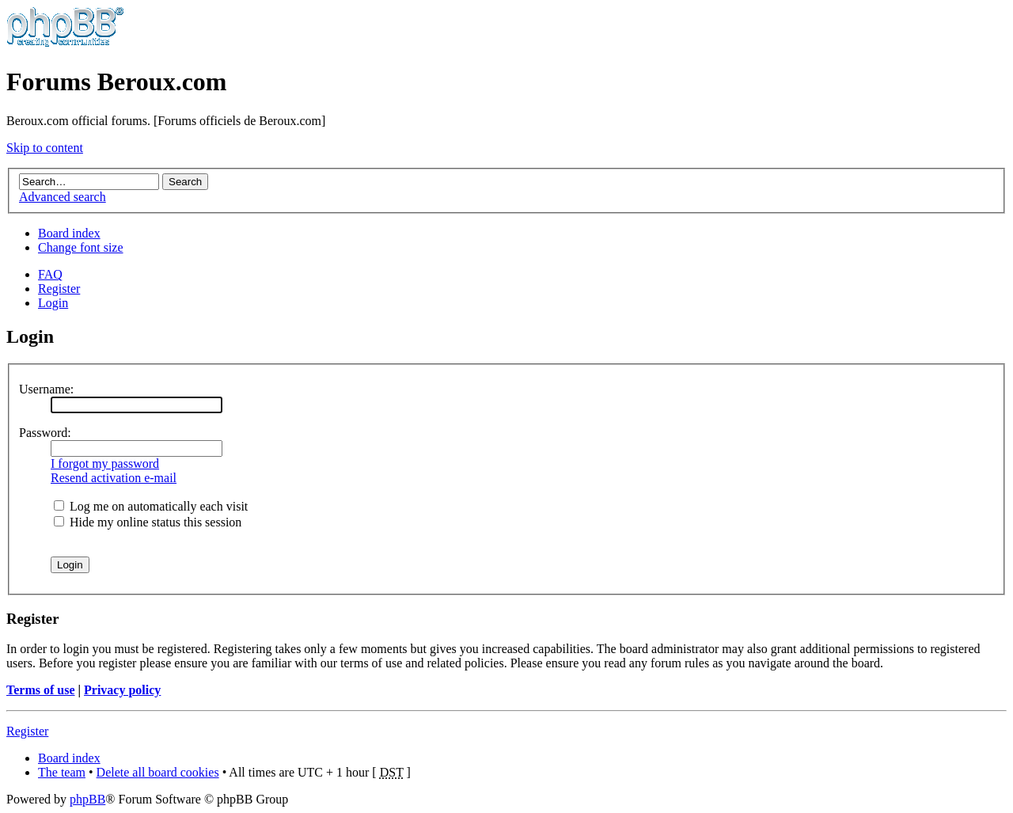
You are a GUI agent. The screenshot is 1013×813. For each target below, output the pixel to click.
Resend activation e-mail (113, 477)
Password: (45, 432)
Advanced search (62, 196)
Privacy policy (122, 690)
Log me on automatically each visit (151, 506)
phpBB (87, 799)
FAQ (50, 274)
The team (61, 772)
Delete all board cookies (158, 772)
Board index (69, 233)
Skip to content (44, 147)
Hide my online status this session (147, 522)
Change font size (80, 247)
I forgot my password (105, 463)
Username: (46, 389)
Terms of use (40, 690)
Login (53, 303)
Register (59, 288)
